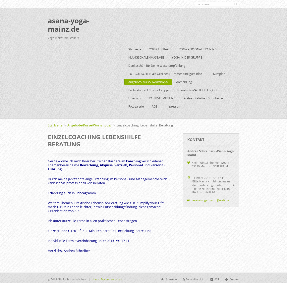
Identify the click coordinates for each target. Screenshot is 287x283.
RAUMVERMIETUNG (162, 97)
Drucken (234, 278)
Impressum (173, 106)
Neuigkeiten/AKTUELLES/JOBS (197, 89)
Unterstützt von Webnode (107, 278)
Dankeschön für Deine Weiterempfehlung (156, 65)
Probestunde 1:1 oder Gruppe (148, 89)
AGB (155, 106)
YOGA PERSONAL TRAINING (198, 48)
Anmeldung (184, 81)
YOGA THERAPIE (160, 48)
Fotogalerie (136, 106)
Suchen (236, 4)
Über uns (134, 97)
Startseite (134, 48)
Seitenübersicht (195, 278)
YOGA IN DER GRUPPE (187, 57)
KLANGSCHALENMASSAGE (146, 57)
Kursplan (219, 73)
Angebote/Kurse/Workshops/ (148, 81)
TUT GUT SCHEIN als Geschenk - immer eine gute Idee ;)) (166, 73)
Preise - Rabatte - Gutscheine (203, 97)
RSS (216, 278)
